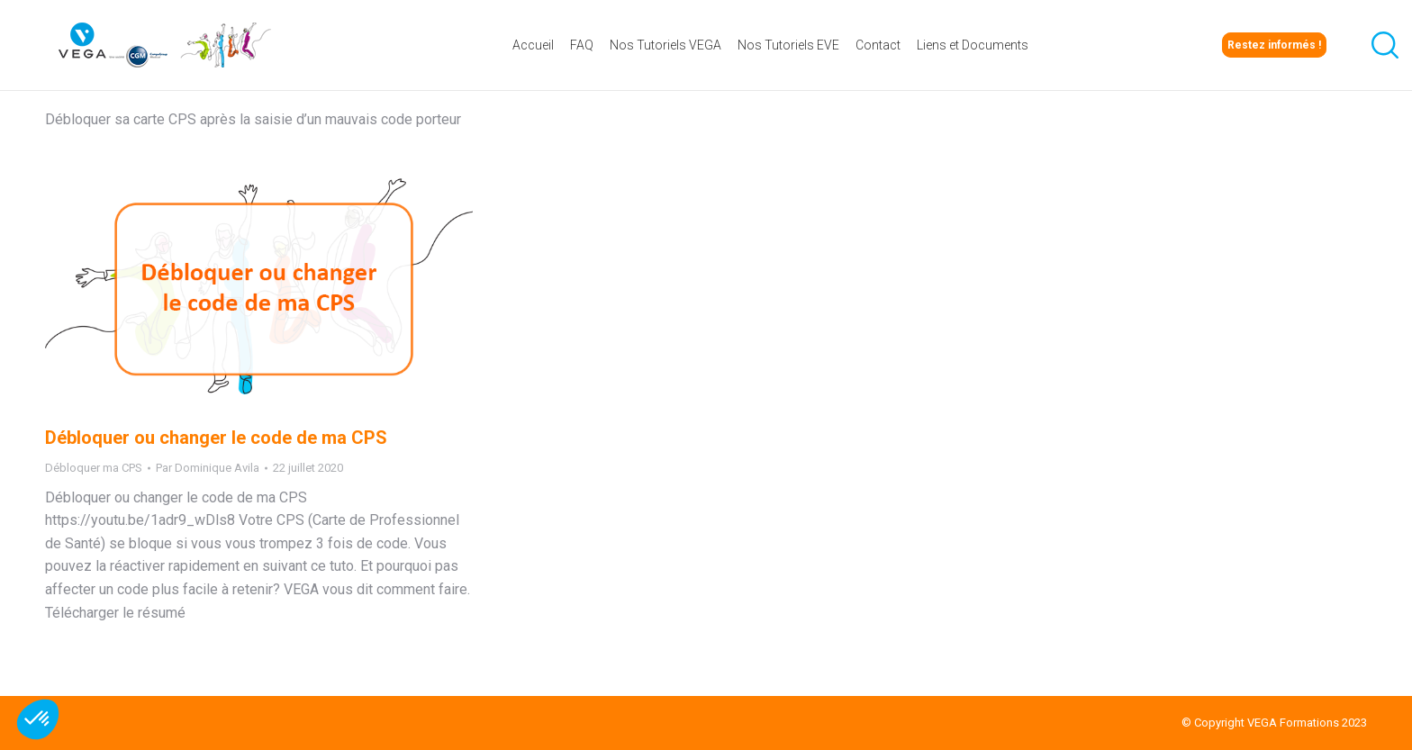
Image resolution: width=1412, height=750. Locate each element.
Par (207, 467)
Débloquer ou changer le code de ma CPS (216, 437)
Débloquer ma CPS (93, 467)
